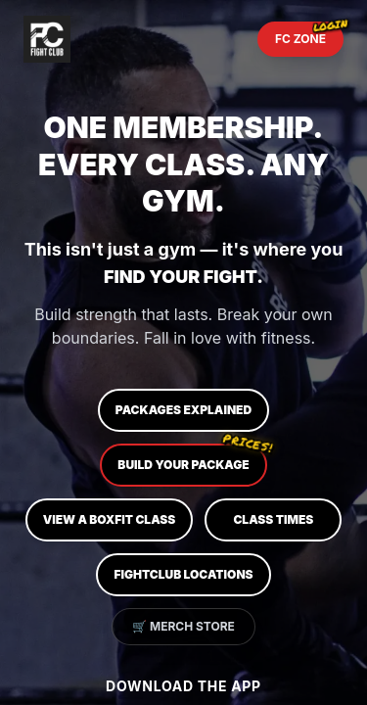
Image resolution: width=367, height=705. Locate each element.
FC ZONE (309, 34)
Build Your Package (191, 458)
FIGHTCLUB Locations (183, 574)
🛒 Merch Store (183, 626)
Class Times (273, 519)
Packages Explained (183, 409)
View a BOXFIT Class (109, 519)
